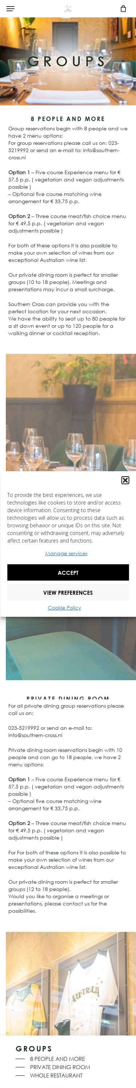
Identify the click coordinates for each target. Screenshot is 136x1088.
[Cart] (121, 8)
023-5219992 (23, 727)
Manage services (66, 553)
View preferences (68, 592)
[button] (125, 480)
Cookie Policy (64, 607)
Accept (68, 572)
